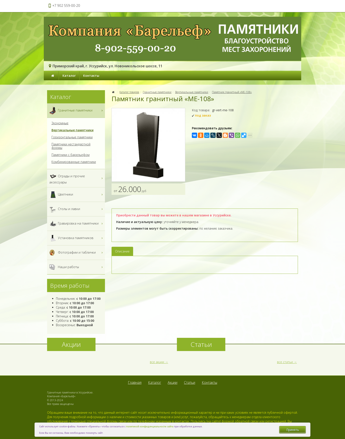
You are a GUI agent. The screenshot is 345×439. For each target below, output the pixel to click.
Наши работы (76, 267)
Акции (172, 382)
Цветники (76, 194)
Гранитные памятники (157, 92)
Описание (122, 251)
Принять (292, 430)
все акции (157, 362)
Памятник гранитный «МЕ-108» (232, 92)
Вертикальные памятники (191, 92)
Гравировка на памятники (76, 223)
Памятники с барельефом (70, 155)
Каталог (69, 75)
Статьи (189, 382)
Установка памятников (76, 238)
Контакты (91, 75)
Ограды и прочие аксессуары (76, 178)
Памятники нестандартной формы (70, 146)
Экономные (59, 123)
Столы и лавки (76, 209)
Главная (134, 382)
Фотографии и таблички (76, 252)
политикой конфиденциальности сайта (149, 426)
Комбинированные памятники (73, 162)
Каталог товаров (129, 92)
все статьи (285, 362)
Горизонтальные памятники (72, 137)
